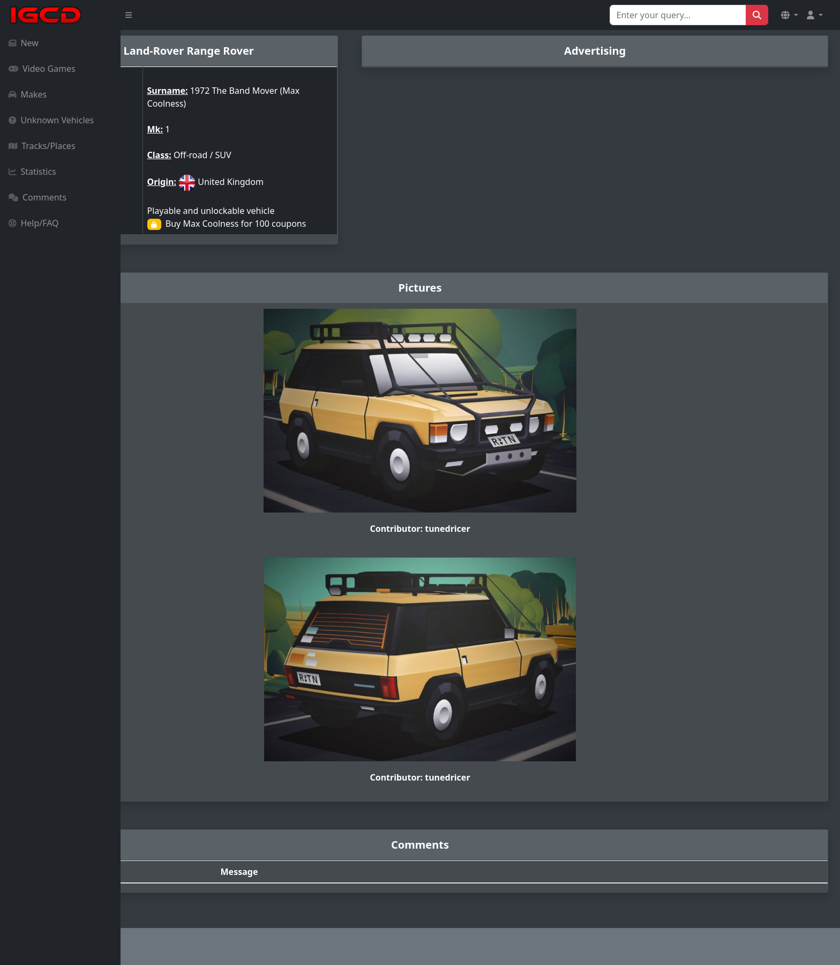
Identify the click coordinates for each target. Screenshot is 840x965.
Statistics (32, 171)
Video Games (42, 69)
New (24, 43)
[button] (789, 15)
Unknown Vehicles (51, 120)
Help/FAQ (34, 223)
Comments (37, 197)
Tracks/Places (42, 146)
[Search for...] (678, 15)
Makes (28, 94)
